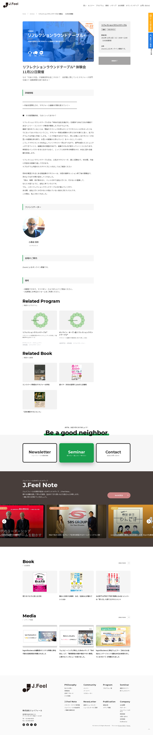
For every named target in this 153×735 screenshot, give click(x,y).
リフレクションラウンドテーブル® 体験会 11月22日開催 (55, 14)
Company (125, 702)
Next (149, 521)
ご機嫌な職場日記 (69, 710)
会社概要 (121, 5)
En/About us (123, 721)
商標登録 (122, 714)
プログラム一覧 (107, 688)
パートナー (87, 691)
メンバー (86, 688)
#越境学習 (62, 343)
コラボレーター (88, 693)
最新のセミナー (124, 688)
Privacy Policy (122, 725)
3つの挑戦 (67, 696)
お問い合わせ (145, 5)
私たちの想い (68, 688)
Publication (109, 702)
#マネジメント (27, 343)
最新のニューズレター (90, 705)
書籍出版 (105, 705)
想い (84, 5)
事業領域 (67, 691)
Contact (113, 453)
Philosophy (70, 685)
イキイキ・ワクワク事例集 (72, 705)
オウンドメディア (132, 5)
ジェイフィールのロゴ (125, 710)
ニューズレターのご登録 (90, 707)
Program (108, 685)
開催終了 (115, 61)
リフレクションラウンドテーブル (114, 25)
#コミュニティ (37, 343)
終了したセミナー (125, 691)
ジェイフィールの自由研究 (72, 707)
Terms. (128, 725)
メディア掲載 (107, 707)
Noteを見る (119, 495)
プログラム (100, 5)
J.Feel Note (70, 702)
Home (24, 14)
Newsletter (40, 453)
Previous (4, 521)
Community (90, 685)
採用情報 (122, 719)
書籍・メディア (111, 5)
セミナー (91, 5)
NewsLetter (90, 702)
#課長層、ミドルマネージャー (32, 345)
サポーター (123, 707)
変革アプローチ (68, 693)
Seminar (32, 14)
